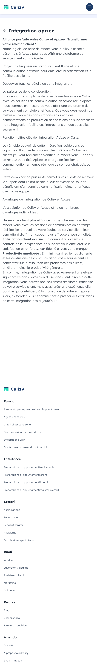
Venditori (9, 560)
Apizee (26, 53)
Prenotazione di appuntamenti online (25, 474)
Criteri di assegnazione (17, 424)
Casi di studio (12, 617)
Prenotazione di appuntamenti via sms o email (31, 489)
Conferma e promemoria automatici (25, 447)
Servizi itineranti (13, 525)
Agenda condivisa (14, 416)
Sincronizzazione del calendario (22, 432)
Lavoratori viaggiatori (17, 567)
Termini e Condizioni (15, 625)
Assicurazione (12, 509)
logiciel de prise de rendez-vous (35, 49)
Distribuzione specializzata (19, 540)
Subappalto (11, 517)
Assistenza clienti (14, 575)
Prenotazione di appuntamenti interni (26, 482)
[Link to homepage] (14, 7)
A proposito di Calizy (16, 653)
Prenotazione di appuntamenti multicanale (29, 467)
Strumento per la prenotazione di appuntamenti (32, 409)
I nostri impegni (13, 660)
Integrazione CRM (14, 439)
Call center (10, 590)
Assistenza (10, 532)
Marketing (10, 582)
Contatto (9, 645)
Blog (6, 610)
